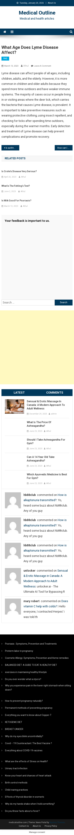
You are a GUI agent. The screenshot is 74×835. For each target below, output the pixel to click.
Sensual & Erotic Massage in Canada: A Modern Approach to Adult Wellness (46, 405)
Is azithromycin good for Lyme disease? (12, 148)
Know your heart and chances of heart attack (28, 775)
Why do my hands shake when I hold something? (30, 804)
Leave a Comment (42, 66)
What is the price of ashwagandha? (39, 424)
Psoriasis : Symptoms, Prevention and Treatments (31, 643)
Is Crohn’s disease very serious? (19, 171)
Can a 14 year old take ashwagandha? (40, 458)
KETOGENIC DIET (13, 722)
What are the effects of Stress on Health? (26, 761)
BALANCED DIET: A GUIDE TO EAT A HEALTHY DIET (31, 665)
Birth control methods (16, 782)
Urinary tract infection (16, 768)
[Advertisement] (37, 347)
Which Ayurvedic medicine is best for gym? (47, 476)
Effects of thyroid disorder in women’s (24, 797)
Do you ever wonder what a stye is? (23, 679)
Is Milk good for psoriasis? (16, 200)
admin (54, 414)
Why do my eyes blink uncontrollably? (24, 736)
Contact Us (24, 826)
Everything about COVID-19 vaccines (23, 750)
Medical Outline (37, 13)
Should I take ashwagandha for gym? (46, 441)
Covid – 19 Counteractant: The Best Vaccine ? (28, 743)
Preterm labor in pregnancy (19, 651)
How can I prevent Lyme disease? (65, 148)
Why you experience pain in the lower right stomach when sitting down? (38, 687)
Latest (19, 392)
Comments (54, 392)
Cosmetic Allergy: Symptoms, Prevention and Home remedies (37, 658)
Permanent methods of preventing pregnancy (28, 708)
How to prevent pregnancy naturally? (24, 701)
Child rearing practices (16, 789)
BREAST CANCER (14, 729)
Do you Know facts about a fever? (22, 811)
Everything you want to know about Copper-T (28, 715)
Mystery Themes (57, 822)
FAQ (5, 58)
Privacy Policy (51, 826)
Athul (26, 65)
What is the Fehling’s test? (15, 186)
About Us (52, 3)
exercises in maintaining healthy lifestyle (26, 672)
